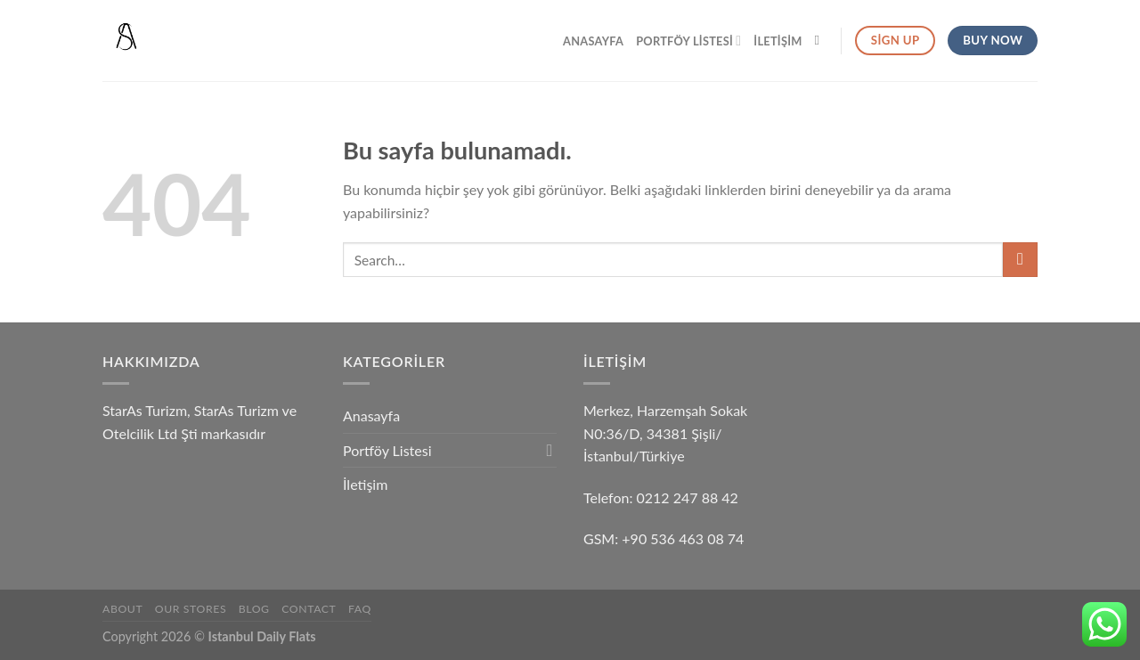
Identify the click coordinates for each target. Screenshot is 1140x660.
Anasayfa (593, 41)
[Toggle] (549, 449)
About (122, 608)
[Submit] (1020, 259)
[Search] (821, 40)
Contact (308, 608)
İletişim (777, 41)
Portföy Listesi (688, 40)
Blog (254, 608)
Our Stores (190, 608)
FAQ (359, 608)
